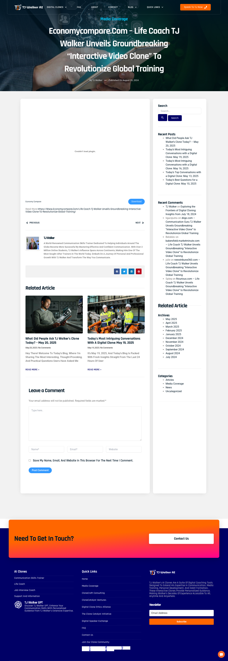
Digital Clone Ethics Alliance (96, 607)
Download (136, 201)
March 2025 (172, 326)
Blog (132, 7)
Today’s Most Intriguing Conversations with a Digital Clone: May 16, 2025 (181, 165)
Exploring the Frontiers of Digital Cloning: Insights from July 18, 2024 (181, 210)
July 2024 (171, 357)
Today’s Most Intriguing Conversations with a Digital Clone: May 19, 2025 (114, 341)
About (94, 7)
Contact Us (87, 635)
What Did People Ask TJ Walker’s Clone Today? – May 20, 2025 (52, 341)
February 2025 (174, 330)
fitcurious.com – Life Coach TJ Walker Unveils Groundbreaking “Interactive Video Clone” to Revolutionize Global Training (182, 286)
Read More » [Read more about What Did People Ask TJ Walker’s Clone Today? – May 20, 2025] (32, 369)
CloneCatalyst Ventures (94, 600)
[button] (117, 271)
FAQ (79, 7)
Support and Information (27, 596)
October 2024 (173, 345)
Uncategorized (174, 391)
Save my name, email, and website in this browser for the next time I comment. (83, 461)
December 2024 (174, 338)
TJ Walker (171, 206)
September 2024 (175, 349)
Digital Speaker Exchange (95, 621)
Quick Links (155, 7)
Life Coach (19, 584)
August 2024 (173, 353)
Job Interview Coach (24, 590)
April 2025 (171, 322)
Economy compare (33, 201)
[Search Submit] (162, 117)
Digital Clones (57, 7)
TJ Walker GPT (34, 603)
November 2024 (174, 341)
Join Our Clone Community (95, 642)
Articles (170, 380)
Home (85, 579)
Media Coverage (175, 383)
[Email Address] (181, 613)
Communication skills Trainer (29, 578)
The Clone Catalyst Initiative (96, 614)
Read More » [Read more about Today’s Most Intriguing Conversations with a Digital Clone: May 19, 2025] (94, 369)
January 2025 (173, 334)
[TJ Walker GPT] (18, 605)
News (169, 387)
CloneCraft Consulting (93, 593)
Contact (113, 7)
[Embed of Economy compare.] (85, 151)
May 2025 (171, 319)
